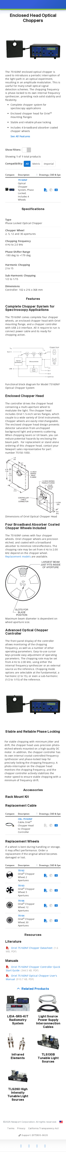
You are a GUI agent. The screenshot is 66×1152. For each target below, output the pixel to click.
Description (24, 174)
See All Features (20, 136)
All (27, 163)
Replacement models (18, 556)
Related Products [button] (35, 989)
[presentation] (33, 576)
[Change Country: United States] (61, 1122)
